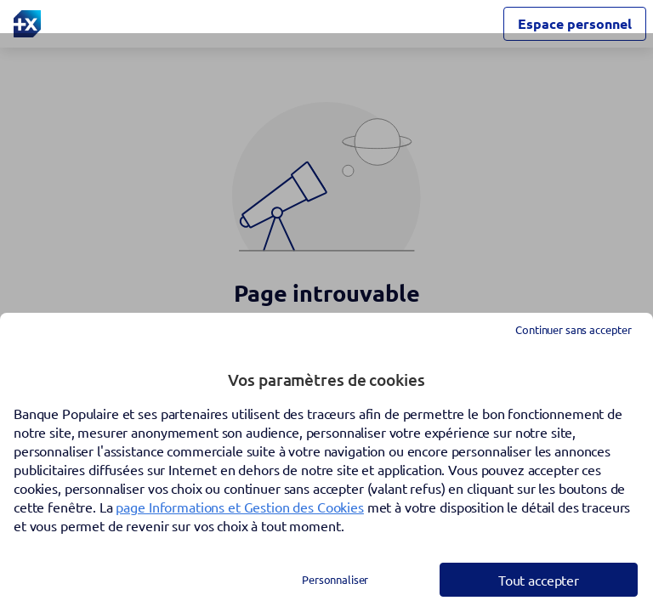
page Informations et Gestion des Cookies (239, 506)
